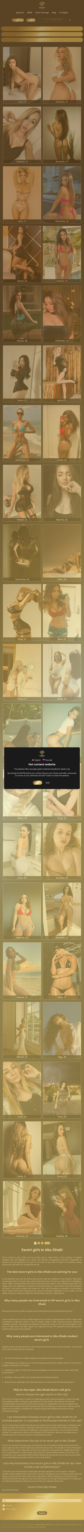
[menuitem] (36, 760)
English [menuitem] (38, 760)
